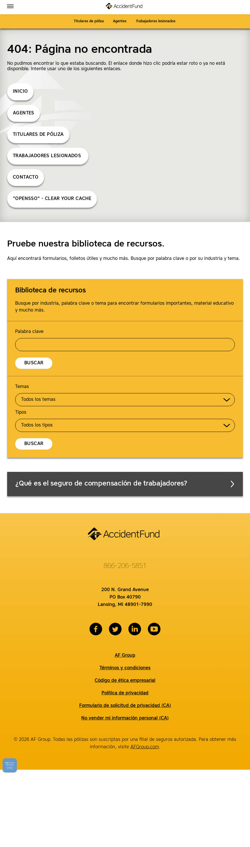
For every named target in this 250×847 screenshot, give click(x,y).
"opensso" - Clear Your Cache (52, 199)
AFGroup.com (144, 747)
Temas (22, 387)
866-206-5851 (125, 566)
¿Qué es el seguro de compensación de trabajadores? (125, 483)
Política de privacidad (125, 693)
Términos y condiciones (125, 668)
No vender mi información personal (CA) (125, 718)
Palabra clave (29, 331)
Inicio (20, 91)
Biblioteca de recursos (50, 290)
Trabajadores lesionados (156, 21)
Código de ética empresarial (125, 680)
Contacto (25, 177)
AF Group (125, 655)
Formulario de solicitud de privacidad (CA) (125, 706)
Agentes (119, 21)
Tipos (20, 412)
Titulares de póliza (89, 21)
